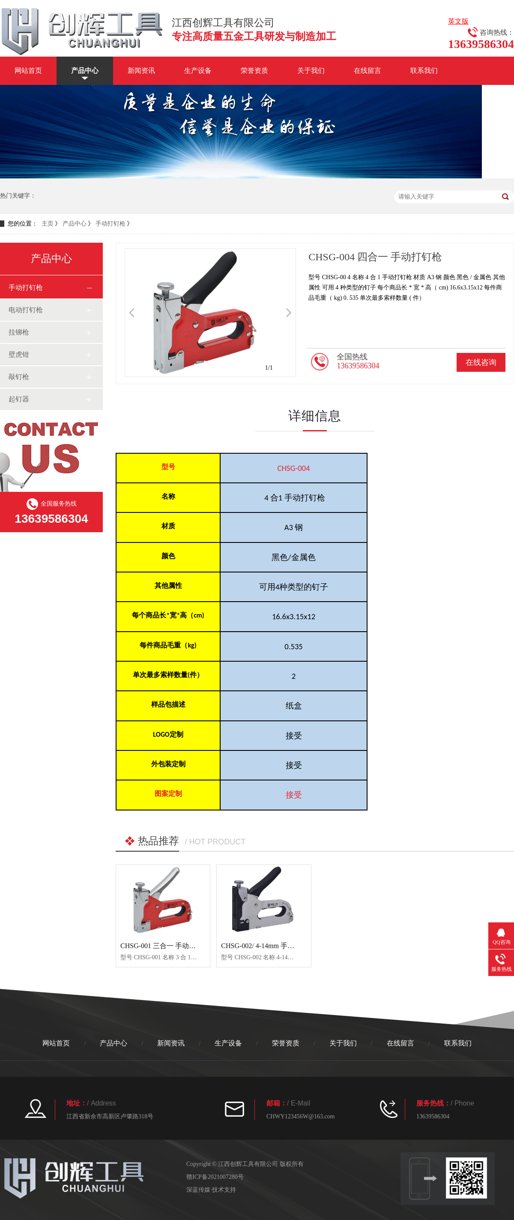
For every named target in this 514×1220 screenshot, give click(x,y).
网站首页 (28, 70)
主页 (48, 223)
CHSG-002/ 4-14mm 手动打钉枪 (268, 945)
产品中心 (85, 70)
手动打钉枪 (111, 223)
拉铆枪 (19, 332)
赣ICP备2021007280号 (215, 1177)
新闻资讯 (141, 70)
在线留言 (367, 70)
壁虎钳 (19, 354)
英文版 (458, 21)
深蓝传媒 (198, 1190)
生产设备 (198, 70)
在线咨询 (481, 362)
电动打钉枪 (26, 309)
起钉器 (19, 399)
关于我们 (311, 70)
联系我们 (424, 70)
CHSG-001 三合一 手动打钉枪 (164, 945)
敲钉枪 (19, 376)
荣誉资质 (254, 70)
